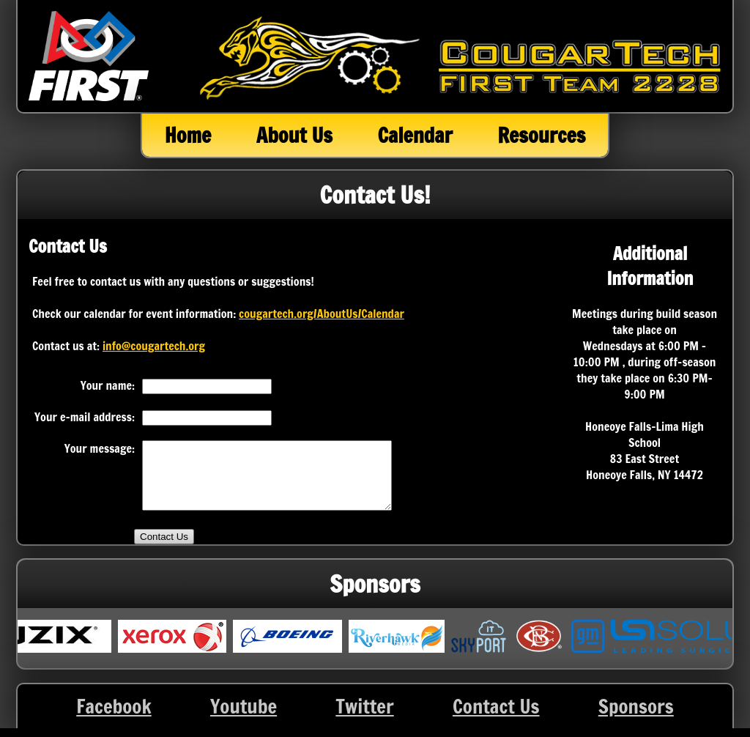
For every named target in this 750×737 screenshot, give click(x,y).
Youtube (243, 719)
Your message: (99, 448)
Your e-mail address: (84, 417)
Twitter (364, 719)
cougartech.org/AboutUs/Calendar (321, 313)
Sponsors (636, 719)
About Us (294, 135)
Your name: (108, 385)
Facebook (114, 719)
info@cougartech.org (154, 346)
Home (188, 135)
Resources (541, 135)
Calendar (414, 135)
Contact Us (496, 719)
